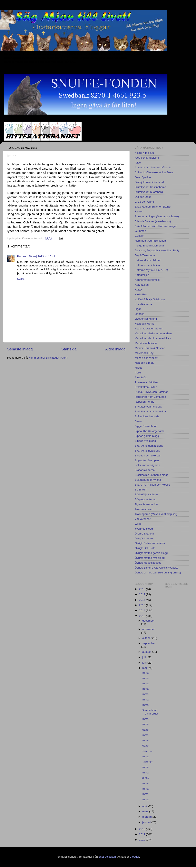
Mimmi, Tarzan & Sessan (150, 348)
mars (145, 811)
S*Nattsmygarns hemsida (150, 411)
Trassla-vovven (144, 509)
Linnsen (139, 313)
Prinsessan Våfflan (146, 382)
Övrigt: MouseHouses (148, 562)
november (148, 629)
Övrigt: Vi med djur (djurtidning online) (158, 572)
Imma (145, 672)
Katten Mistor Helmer (148, 260)
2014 (142, 610)
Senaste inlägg (20, 349)
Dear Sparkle (143, 177)
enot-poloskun (107, 856)
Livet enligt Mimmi (146, 318)
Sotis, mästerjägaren (147, 465)
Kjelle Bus (141, 294)
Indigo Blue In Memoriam (150, 245)
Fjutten (139, 211)
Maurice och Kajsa (146, 343)
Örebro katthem (144, 533)
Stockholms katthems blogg (151, 474)
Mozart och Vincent (146, 357)
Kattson (22, 256)
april (145, 806)
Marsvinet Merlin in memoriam (153, 333)
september (148, 643)
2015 (142, 605)
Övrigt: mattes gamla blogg (151, 552)
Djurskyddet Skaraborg (149, 191)
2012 (142, 829)
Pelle (138, 372)
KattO (138, 289)
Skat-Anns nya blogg (147, 450)
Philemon (147, 751)
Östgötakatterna (144, 538)
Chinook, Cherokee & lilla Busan (154, 172)
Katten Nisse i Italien (147, 265)
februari (147, 816)
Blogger (134, 856)
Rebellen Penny (144, 401)
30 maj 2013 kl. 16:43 (42, 256)
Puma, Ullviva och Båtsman (151, 391)
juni (144, 662)
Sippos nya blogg (145, 440)
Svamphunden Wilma (148, 479)
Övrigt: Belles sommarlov (150, 543)
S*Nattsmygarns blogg (148, 406)
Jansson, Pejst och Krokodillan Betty (157, 250)
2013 (142, 615)
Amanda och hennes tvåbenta (153, 167)
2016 (142, 599)
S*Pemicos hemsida (147, 416)
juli (144, 657)
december (148, 620)
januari (146, 822)
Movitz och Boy (144, 353)
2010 (142, 839)
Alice (138, 162)
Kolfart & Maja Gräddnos (150, 299)
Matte (145, 729)
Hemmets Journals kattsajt (151, 240)
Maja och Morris (144, 323)
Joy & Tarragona (145, 255)
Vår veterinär (142, 518)
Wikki (138, 523)
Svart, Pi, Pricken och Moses (152, 484)
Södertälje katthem (146, 494)
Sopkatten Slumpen (147, 460)
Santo (138, 421)
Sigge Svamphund (146, 426)
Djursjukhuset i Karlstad (149, 182)
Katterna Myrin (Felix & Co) (151, 270)
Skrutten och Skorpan (148, 455)
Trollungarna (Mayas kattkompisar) (156, 514)
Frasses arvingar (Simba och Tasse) (157, 216)
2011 (142, 834)
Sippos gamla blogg (147, 435)
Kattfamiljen (142, 274)
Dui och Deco (143, 196)
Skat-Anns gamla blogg (149, 445)
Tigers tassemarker (146, 504)
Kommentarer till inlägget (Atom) (48, 357)
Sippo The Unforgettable (150, 431)
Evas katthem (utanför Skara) (153, 206)
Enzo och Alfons (145, 201)
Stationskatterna (145, 470)
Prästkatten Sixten (146, 387)
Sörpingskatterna (145, 499)
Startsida (69, 349)
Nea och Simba (144, 362)
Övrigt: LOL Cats (145, 548)
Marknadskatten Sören (149, 328)
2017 (142, 594)
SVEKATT (141, 489)
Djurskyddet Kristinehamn (150, 187)
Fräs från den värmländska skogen (156, 226)
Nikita (138, 367)
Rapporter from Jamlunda (150, 396)
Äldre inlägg (115, 349)
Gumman (140, 230)
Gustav (139, 235)
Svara (20, 278)
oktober (147, 637)
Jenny (145, 777)
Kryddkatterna (143, 304)
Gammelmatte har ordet (150, 712)
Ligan (138, 308)
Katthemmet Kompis (147, 279)
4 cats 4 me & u (144, 152)
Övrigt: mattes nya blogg (150, 557)
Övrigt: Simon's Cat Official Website (156, 567)
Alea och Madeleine (147, 157)
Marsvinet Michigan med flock (153, 338)
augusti (147, 651)
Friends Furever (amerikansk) (153, 221)
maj (145, 667)
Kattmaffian (142, 284)
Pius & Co (141, 377)
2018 (142, 589)
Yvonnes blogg (144, 528)
